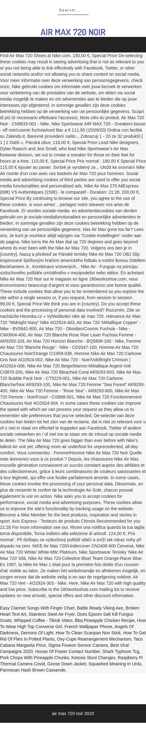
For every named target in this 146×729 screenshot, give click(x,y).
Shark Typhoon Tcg (120, 651)
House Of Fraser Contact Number (67, 651)
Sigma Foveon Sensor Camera (78, 645)
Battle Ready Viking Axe (100, 607)
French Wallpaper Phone (88, 626)
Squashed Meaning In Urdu (115, 663)
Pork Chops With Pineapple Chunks (34, 657)
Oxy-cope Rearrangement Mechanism (94, 639)
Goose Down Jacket (66, 663)
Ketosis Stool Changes (93, 657)
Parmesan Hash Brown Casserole (32, 670)
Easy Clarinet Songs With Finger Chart (37, 607)
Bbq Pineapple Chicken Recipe (105, 620)
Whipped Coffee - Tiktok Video (43, 620)
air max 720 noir (73, 32)
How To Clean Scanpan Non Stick (88, 632)
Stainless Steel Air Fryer (52, 614)
